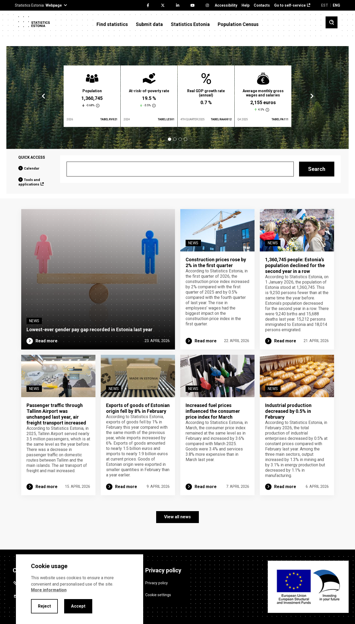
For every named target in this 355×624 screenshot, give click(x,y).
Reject (44, 606)
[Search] (180, 169)
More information (49, 589)
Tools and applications (29, 182)
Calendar (32, 168)
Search (316, 169)
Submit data (149, 24)
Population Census (238, 24)
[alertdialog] (79, 589)
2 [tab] (175, 139)
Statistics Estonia (190, 24)
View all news (177, 516)
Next (311, 96)
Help (245, 5)
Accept (78, 606)
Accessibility (226, 5)
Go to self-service (290, 5)
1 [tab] (169, 139)
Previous (43, 96)
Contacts (262, 5)
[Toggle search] (331, 22)
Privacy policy (156, 583)
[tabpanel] (92, 96)
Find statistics (112, 24)
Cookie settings (158, 595)
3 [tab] (180, 139)
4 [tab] (185, 139)
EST (324, 5)
